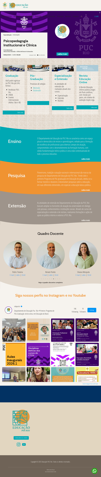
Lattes (18, 275)
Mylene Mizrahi (17, 271)
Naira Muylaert (50, 271)
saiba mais (85, 158)
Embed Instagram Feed (88, 384)
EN (95, 16)
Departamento (7, 16)
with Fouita (95, 384)
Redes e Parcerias (49, 16)
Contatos (75, 16)
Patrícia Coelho (83, 271)
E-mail (12, 275)
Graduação (17, 16)
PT (98, 16)
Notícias (68, 16)
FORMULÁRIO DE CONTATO (21, 438)
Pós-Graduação (28, 16)
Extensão (38, 16)
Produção (60, 16)
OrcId (23, 275)
